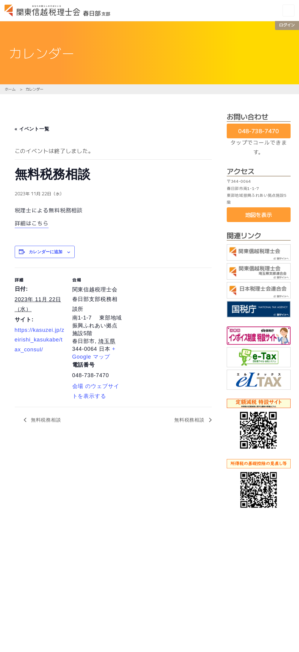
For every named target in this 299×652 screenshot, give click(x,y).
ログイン (287, 25)
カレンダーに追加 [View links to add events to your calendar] (45, 251)
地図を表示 (258, 214)
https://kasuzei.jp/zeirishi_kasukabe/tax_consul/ (39, 340)
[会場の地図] (161, 309)
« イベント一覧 (32, 128)
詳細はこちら (32, 224)
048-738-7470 (258, 131)
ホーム (10, 89)
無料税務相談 (45, 419)
